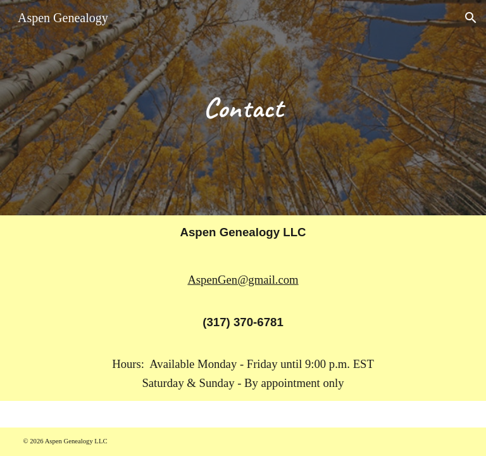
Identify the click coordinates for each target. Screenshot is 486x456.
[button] (471, 18)
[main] (243, 108)
